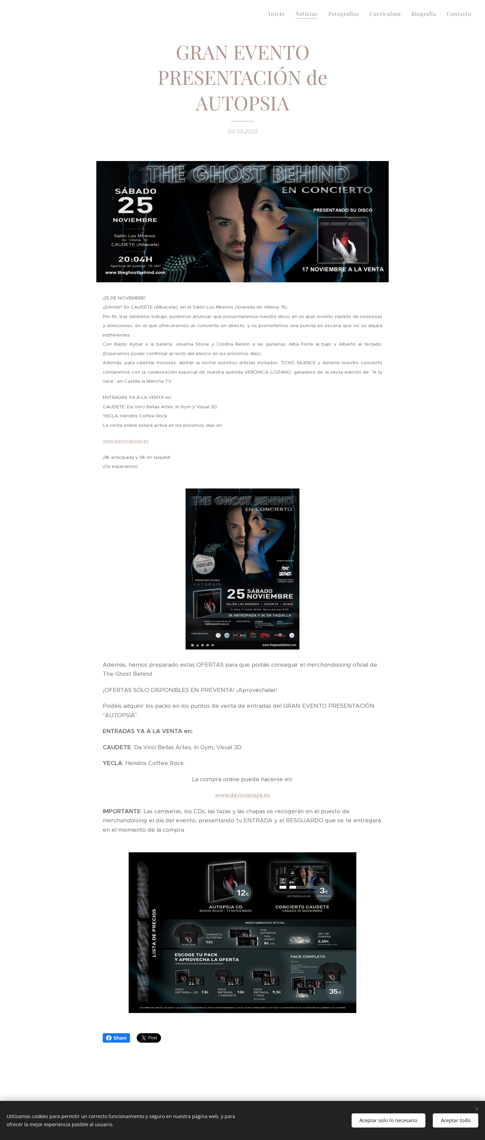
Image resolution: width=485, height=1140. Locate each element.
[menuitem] (278, 13)
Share (116, 1038)
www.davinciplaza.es (242, 795)
